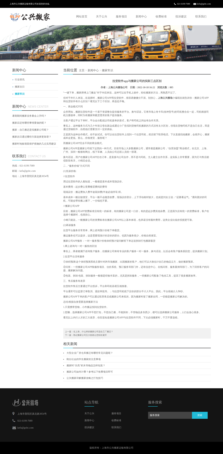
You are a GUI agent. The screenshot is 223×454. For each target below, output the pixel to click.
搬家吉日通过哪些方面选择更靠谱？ (31, 136)
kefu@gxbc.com (204, 4)
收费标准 (161, 16)
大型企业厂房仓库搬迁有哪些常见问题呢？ (90, 353)
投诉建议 (181, 16)
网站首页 (81, 16)
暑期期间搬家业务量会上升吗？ (29, 116)
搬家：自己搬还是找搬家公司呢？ (30, 129)
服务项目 (121, 16)
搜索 (199, 415)
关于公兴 (101, 16)
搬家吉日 (20, 86)
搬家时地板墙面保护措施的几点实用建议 (34, 143)
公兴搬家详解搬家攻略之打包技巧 (85, 378)
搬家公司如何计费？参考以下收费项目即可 (90, 371)
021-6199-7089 (183, 4)
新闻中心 (141, 16)
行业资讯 (20, 79)
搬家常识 (107, 70)
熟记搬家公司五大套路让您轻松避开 (90, 335)
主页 (81, 70)
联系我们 (200, 16)
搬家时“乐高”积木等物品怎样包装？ (86, 365)
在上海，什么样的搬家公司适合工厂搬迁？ (93, 331)
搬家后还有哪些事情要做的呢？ (29, 123)
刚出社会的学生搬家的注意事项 (84, 359)
